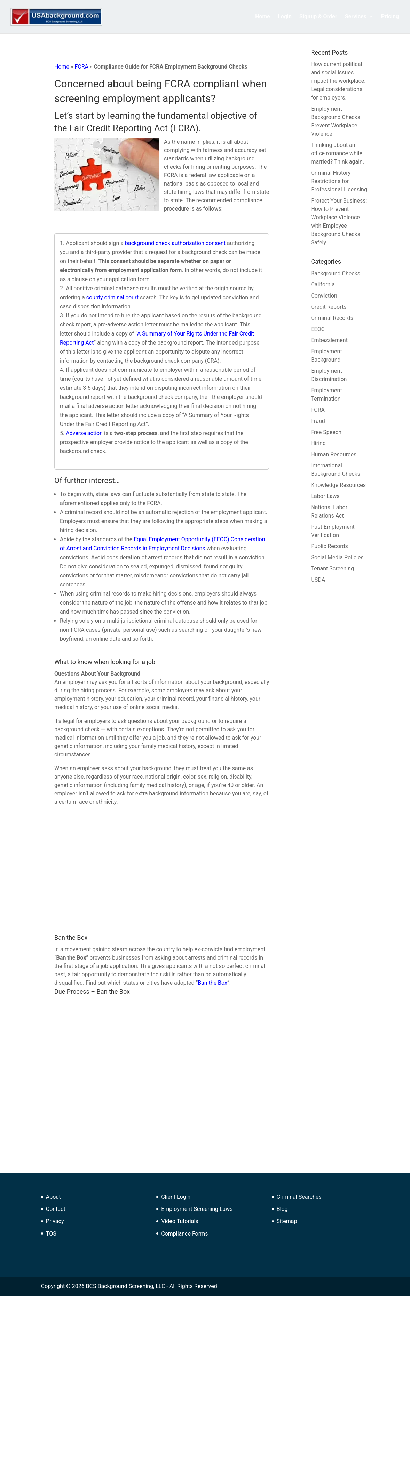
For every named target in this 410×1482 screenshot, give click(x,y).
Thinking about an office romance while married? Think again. (337, 153)
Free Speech (326, 432)
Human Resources (333, 454)
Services (355, 17)
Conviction (324, 295)
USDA (318, 579)
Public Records (329, 546)
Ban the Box (212, 982)
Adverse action (84, 433)
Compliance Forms (184, 1233)
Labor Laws (325, 496)
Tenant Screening (332, 568)
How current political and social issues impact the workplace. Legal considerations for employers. (338, 81)
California (322, 284)
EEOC (318, 329)
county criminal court (112, 297)
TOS (51, 1233)
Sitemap (287, 1221)
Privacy (55, 1221)
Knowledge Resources (338, 485)
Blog (282, 1209)
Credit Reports (328, 307)
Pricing (390, 17)
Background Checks (335, 273)
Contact (55, 1209)
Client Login (175, 1196)
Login (285, 17)
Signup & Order (318, 17)
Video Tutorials (179, 1221)
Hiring (318, 443)
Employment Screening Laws (196, 1209)
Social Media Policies (337, 557)
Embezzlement (329, 340)
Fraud (318, 421)
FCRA (81, 66)
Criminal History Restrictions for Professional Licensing (339, 181)
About (53, 1196)
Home (262, 17)
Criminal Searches (299, 1196)
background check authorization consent (175, 243)
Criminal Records (332, 318)
